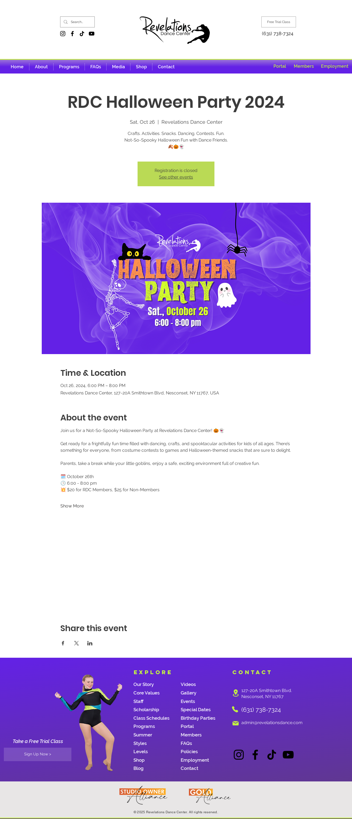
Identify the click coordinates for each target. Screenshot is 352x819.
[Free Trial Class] (278, 21)
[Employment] (334, 66)
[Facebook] (72, 33)
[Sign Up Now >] (37, 754)
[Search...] (77, 22)
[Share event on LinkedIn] (90, 643)
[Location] (235, 693)
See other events (176, 177)
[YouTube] (91, 33)
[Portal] (279, 66)
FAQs (186, 743)
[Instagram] (62, 33)
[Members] (303, 66)
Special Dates (196, 709)
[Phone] (235, 709)
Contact (189, 768)
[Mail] (235, 723)
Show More (72, 506)
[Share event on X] (76, 643)
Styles (140, 743)
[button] (118, 66)
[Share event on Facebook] (63, 643)
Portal (187, 726)
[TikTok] (82, 33)
